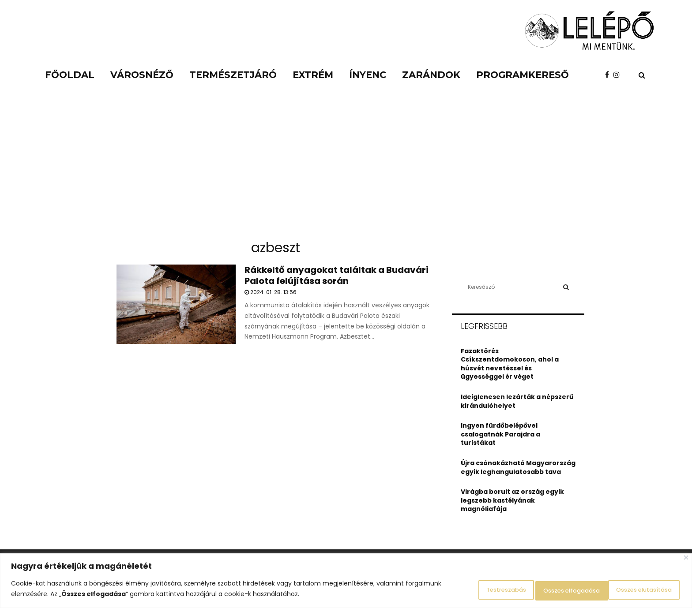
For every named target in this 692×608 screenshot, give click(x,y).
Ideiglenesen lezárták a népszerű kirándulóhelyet (517, 401)
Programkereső (522, 74)
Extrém (313, 74)
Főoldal (69, 74)
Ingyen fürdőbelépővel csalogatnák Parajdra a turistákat (500, 434)
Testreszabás (462, 590)
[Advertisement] (346, 167)
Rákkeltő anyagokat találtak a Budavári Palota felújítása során (336, 275)
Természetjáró (233, 74)
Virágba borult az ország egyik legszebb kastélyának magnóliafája (512, 500)
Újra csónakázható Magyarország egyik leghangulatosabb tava (518, 467)
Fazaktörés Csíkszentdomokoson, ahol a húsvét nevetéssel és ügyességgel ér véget (510, 364)
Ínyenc (367, 74)
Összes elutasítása (545, 590)
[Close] (686, 560)
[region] (346, 582)
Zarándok (431, 74)
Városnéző (141, 74)
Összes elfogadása (636, 590)
